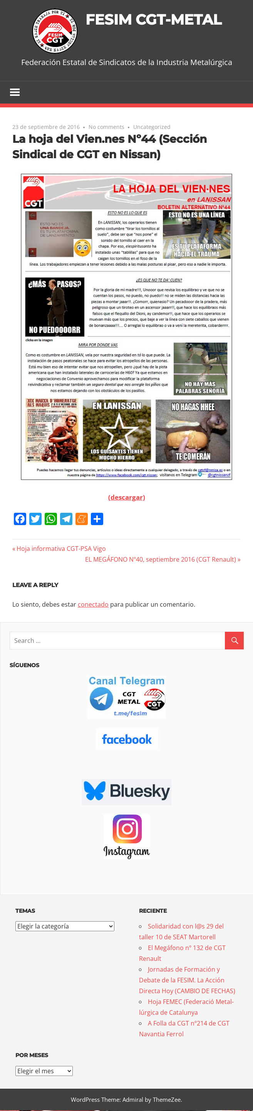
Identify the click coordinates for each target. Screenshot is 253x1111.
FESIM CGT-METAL (153, 19)
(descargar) (126, 497)
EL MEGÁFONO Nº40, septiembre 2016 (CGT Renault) (160, 560)
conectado (93, 605)
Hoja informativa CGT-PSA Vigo (61, 549)
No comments (106, 127)
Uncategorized (152, 127)
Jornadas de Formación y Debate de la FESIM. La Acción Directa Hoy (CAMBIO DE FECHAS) (187, 981)
